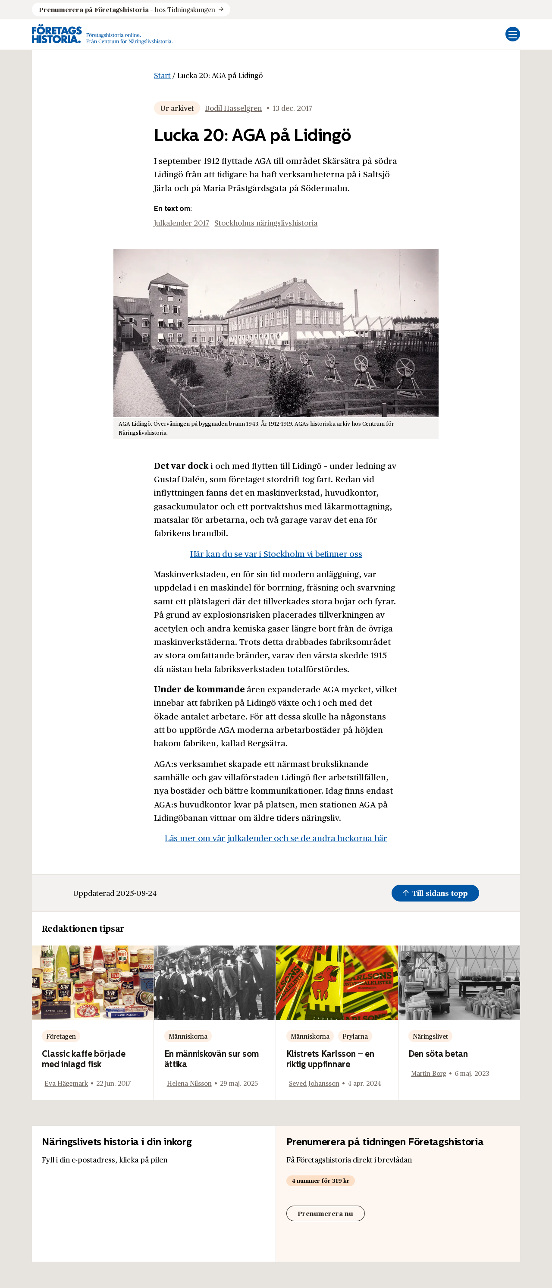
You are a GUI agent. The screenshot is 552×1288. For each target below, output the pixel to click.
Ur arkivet (177, 108)
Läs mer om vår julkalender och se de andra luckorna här (276, 838)
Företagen (61, 1035)
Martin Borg (428, 1073)
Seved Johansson (314, 1082)
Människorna (188, 1035)
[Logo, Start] (102, 34)
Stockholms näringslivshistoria (265, 222)
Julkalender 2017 (181, 222)
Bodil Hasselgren (233, 108)
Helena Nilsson (189, 1082)
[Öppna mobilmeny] (512, 34)
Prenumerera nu (325, 1213)
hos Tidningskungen (127, 9)
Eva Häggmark (66, 1082)
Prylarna (355, 1035)
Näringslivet (430, 1035)
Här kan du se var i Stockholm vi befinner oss (276, 553)
